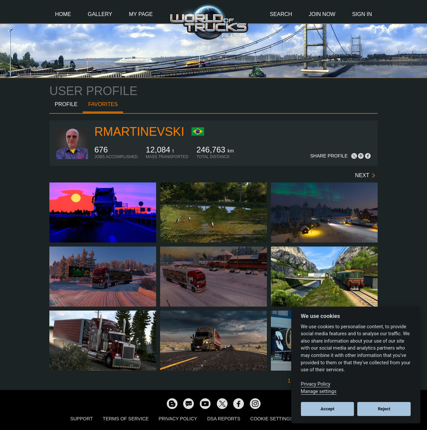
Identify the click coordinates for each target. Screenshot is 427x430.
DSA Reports (223, 418)
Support (81, 418)
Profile (66, 104)
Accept (327, 408)
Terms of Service (125, 418)
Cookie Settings (271, 418)
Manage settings (319, 391)
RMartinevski (139, 131)
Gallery (100, 14)
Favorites (103, 104)
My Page (141, 14)
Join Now (322, 14)
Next (362, 175)
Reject (384, 408)
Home (63, 14)
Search (281, 14)
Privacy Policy (178, 418)
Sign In (362, 14)
